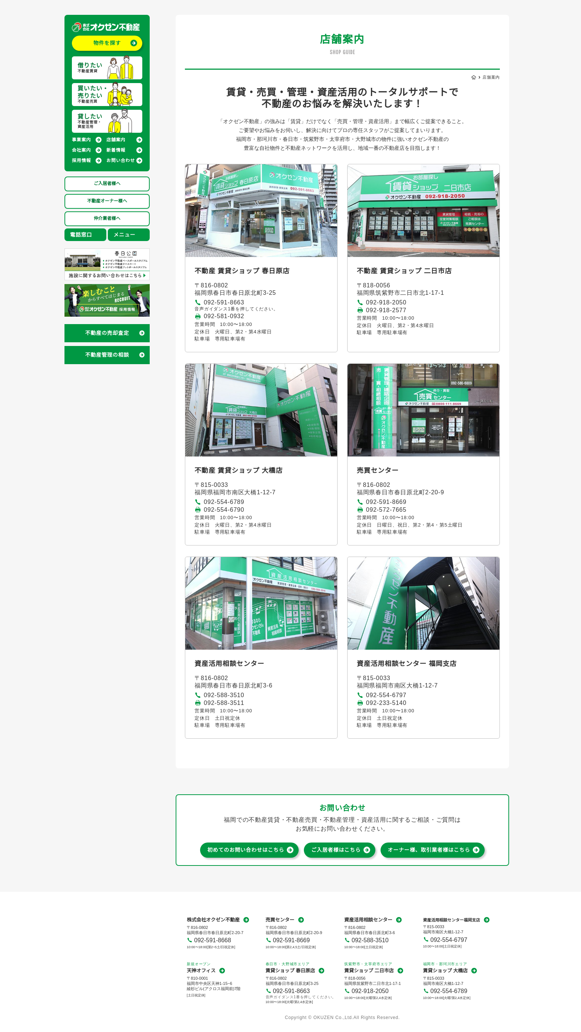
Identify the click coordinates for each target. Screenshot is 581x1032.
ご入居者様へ (107, 183)
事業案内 (81, 139)
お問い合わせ (120, 160)
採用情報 (81, 160)
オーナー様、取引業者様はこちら (429, 850)
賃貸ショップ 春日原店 (290, 970)
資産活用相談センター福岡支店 (451, 920)
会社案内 (81, 150)
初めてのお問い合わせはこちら (245, 850)
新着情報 (115, 150)
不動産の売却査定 (107, 333)
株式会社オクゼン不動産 (213, 920)
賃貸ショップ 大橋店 (445, 970)
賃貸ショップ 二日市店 (369, 970)
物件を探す (107, 43)
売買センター (280, 920)
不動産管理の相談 (107, 355)
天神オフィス (201, 970)
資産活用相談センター (368, 920)
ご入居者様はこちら (336, 850)
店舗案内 (115, 139)
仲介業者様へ (107, 218)
